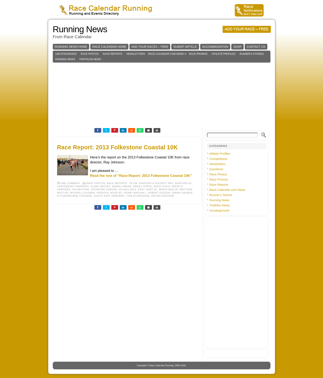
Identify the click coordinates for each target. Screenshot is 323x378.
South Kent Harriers (109, 196)
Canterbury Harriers (73, 186)
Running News (80, 29)
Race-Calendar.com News (166, 53)
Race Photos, (96, 183)
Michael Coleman (82, 192)
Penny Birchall (135, 192)
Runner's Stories (252, 53)
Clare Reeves (100, 186)
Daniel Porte (142, 186)
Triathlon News (90, 59)
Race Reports (112, 53)
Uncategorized (66, 53)
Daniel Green (121, 186)
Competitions (218, 158)
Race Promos (198, 53)
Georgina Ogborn (104, 189)
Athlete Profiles (224, 53)
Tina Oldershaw (137, 196)
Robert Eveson (159, 192)
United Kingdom (162, 196)
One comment (70, 183)
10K (135, 183)
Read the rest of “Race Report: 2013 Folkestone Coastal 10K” (141, 176)
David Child (162, 186)
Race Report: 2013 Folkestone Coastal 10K (117, 147)
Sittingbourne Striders (74, 196)
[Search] (232, 135)
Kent (141, 189)
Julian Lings (127, 189)
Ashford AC (183, 183)
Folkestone (80, 189)
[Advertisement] (161, 93)
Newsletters (135, 53)
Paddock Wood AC (109, 192)
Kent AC (151, 189)
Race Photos (90, 53)
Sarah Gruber (182, 192)
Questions (216, 169)
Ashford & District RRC (156, 183)
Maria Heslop (168, 189)
